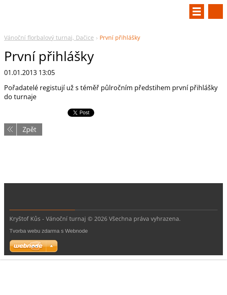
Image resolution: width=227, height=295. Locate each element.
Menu (197, 11)
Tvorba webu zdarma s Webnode (48, 231)
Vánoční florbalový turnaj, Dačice (49, 37)
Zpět (29, 129)
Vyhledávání (215, 11)
